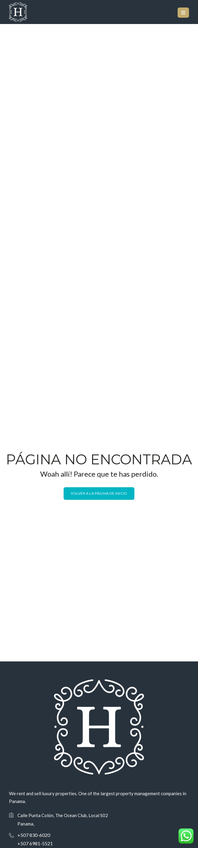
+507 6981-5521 (35, 843)
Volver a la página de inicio (99, 493)
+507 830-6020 (33, 835)
